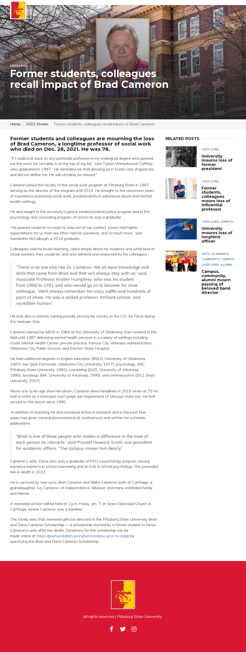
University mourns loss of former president (217, 162)
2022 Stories (37, 124)
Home (15, 124)
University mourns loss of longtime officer (217, 235)
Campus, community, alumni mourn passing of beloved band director (216, 282)
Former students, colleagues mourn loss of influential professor (216, 199)
